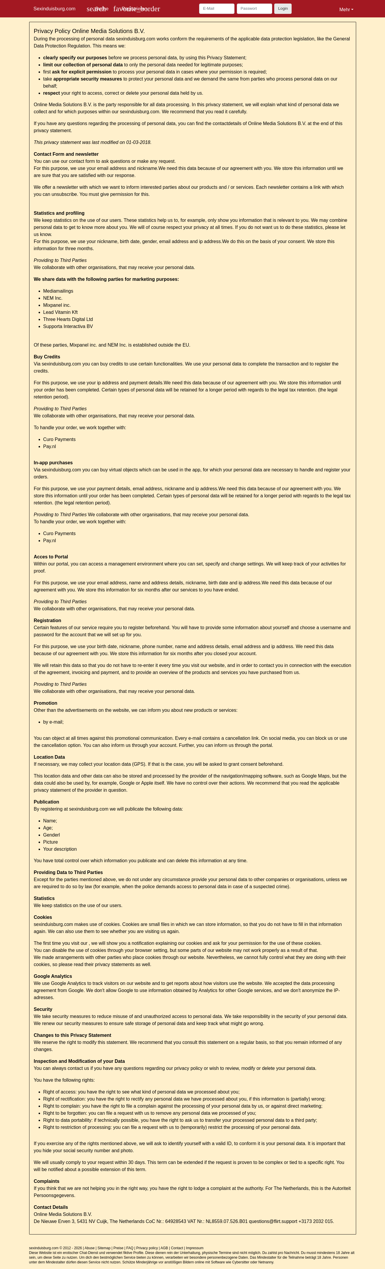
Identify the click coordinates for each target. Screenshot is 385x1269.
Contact (177, 1248)
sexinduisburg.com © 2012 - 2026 (55, 1248)
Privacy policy (147, 1248)
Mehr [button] (344, 9)
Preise (118, 1248)
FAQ (129, 1248)
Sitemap (104, 1248)
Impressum (194, 1248)
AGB (164, 1248)
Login (283, 8)
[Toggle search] (97, 8)
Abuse (90, 1248)
